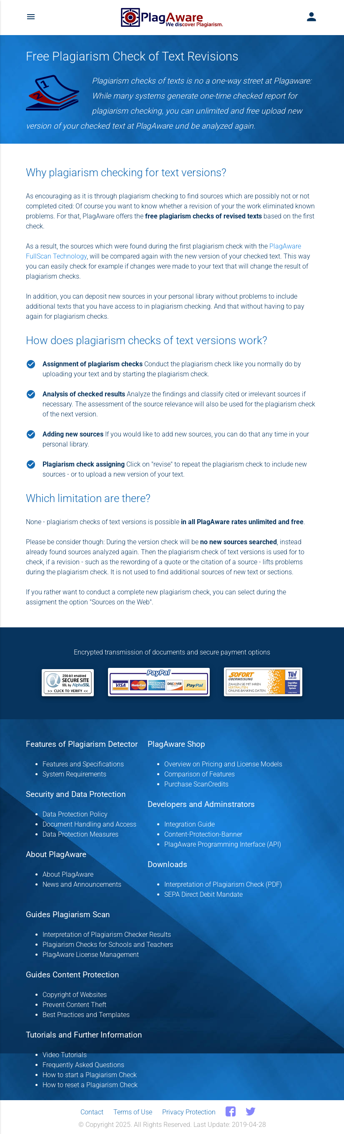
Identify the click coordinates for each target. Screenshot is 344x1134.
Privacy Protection (189, 1112)
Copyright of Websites (75, 995)
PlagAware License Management (91, 955)
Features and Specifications (83, 764)
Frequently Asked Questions (83, 1065)
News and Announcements (82, 884)
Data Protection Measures (80, 834)
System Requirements (74, 774)
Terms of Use (132, 1112)
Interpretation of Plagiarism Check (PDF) (223, 884)
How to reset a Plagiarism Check (90, 1085)
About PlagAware (68, 874)
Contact (91, 1112)
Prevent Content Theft (74, 1005)
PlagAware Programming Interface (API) (222, 844)
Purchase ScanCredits (196, 784)
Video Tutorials (65, 1055)
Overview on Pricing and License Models (223, 764)
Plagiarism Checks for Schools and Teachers (108, 945)
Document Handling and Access (89, 824)
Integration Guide (189, 824)
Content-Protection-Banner (203, 834)
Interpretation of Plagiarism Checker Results (107, 935)
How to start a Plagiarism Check (90, 1075)
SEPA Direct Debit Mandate (203, 894)
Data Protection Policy (75, 814)
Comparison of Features (199, 774)
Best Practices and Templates (86, 1015)
